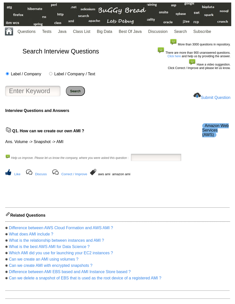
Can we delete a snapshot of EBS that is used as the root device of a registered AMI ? (85, 279)
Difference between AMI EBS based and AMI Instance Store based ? (70, 273)
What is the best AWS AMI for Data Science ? (49, 248)
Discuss (41, 174)
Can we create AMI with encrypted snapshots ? (50, 267)
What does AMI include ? (31, 235)
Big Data (104, 31)
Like (17, 174)
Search (180, 31)
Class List (81, 31)
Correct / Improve (74, 174)
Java (62, 31)
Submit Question (215, 97)
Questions (27, 31)
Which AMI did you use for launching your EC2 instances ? (61, 254)
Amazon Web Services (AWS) (215, 130)
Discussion (158, 31)
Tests (46, 31)
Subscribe (202, 31)
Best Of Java (130, 31)
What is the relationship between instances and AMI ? (56, 242)
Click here (174, 56)
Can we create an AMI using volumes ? (43, 261)
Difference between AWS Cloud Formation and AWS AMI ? (61, 229)
